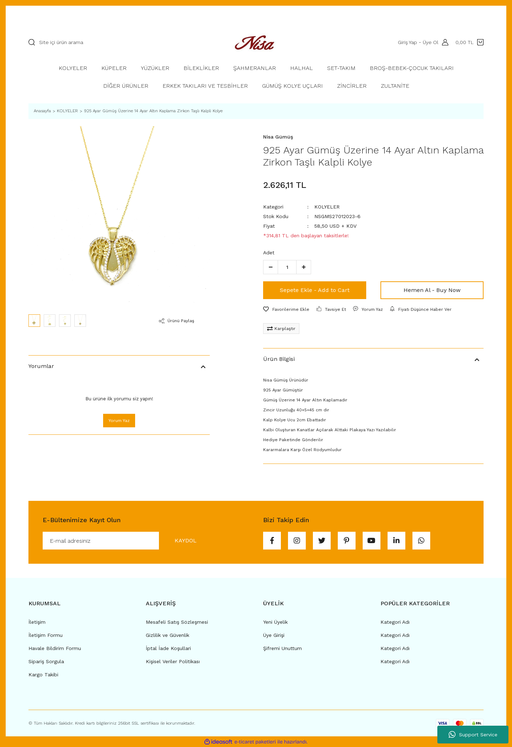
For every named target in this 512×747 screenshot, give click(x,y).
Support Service (473, 734)
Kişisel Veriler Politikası (173, 661)
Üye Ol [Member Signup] (430, 42)
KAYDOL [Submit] (186, 540)
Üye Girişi (273, 635)
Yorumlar (41, 366)
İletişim (37, 622)
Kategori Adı (395, 622)
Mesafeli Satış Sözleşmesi (177, 622)
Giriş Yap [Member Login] (407, 42)
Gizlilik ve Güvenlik (167, 635)
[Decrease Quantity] (270, 267)
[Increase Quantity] (304, 267)
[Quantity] (287, 267)
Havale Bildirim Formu (54, 648)
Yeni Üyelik (275, 622)
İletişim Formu (45, 635)
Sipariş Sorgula (46, 661)
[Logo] (256, 42)
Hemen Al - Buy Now (432, 290)
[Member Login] (443, 42)
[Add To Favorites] (286, 309)
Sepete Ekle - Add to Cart (315, 290)
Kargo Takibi (43, 674)
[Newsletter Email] (127, 541)
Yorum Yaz (119, 420)
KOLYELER (327, 207)
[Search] (119, 42)
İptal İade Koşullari (168, 648)
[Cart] (469, 42)
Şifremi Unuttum (282, 648)
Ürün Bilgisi (279, 359)
